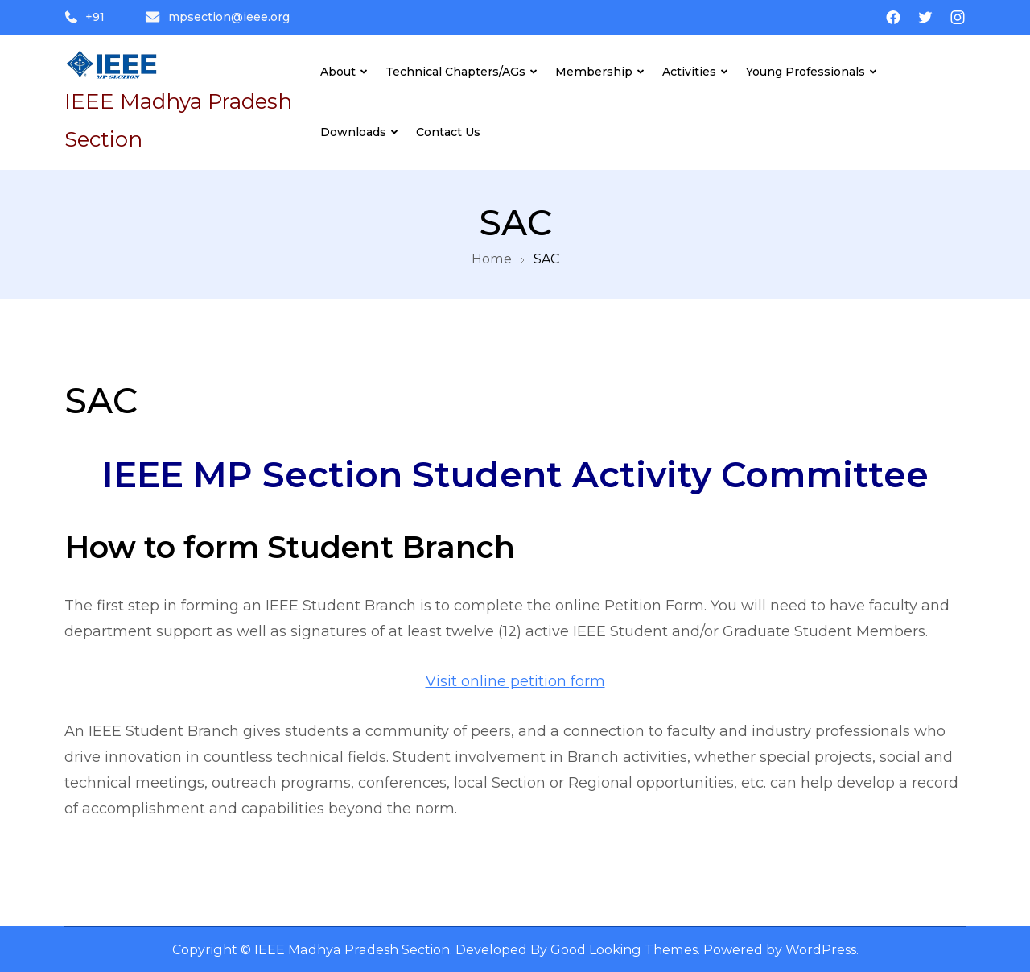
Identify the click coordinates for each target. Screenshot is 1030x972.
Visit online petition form (515, 681)
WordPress (820, 949)
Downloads (353, 132)
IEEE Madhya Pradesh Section (352, 949)
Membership (593, 71)
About (338, 71)
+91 (84, 17)
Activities (689, 71)
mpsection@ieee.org (217, 17)
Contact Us (448, 132)
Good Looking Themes (624, 949)
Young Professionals (805, 71)
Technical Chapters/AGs (455, 71)
